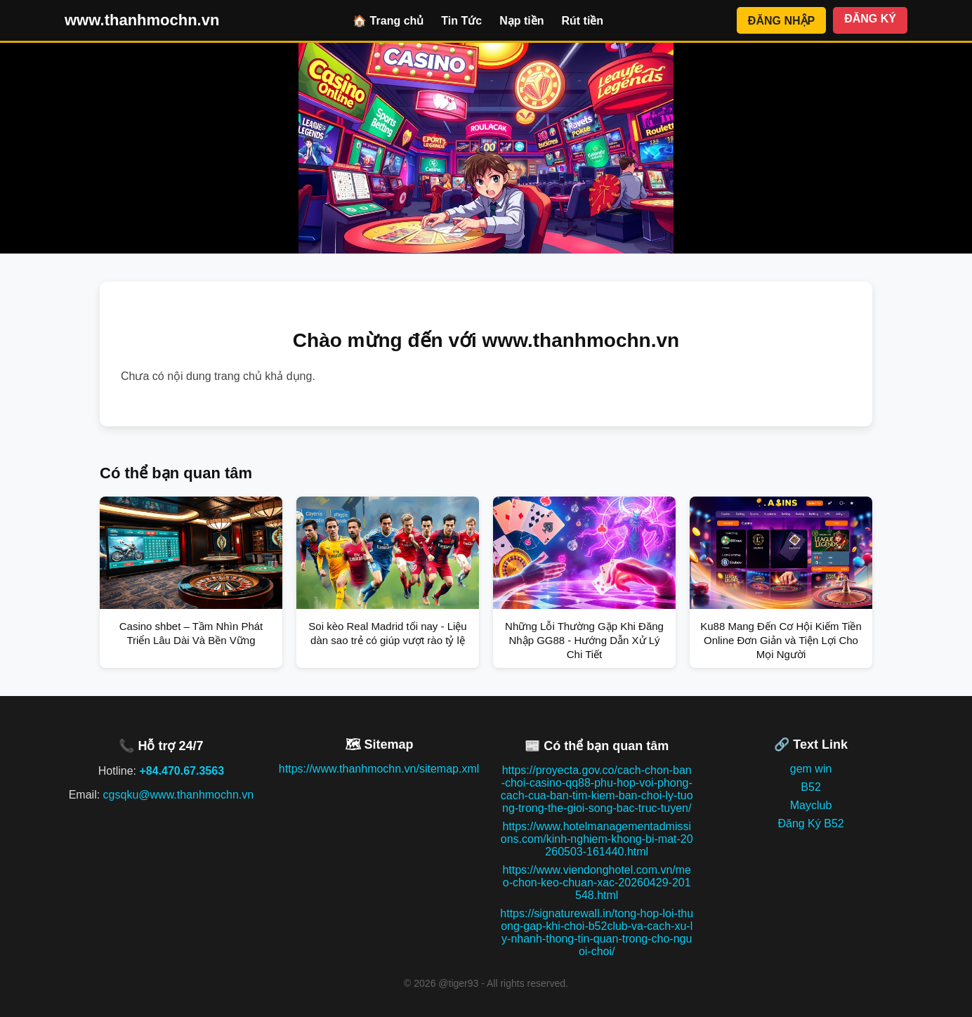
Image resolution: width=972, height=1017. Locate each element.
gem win (811, 769)
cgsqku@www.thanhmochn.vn (178, 795)
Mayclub (811, 805)
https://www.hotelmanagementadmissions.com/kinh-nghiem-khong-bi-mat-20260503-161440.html (597, 839)
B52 (810, 787)
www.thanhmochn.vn (142, 20)
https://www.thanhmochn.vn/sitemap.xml (379, 769)
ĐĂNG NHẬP (781, 21)
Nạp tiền (521, 21)
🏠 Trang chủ (388, 21)
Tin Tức (461, 21)
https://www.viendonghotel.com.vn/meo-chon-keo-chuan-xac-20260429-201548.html (596, 882)
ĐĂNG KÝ (870, 19)
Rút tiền (582, 21)
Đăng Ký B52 (810, 823)
